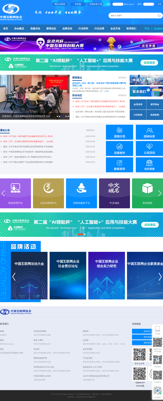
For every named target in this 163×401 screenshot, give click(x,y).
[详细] (107, 91)
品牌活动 (67, 28)
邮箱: (109, 4)
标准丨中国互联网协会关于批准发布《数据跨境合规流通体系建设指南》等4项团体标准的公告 (29, 152)
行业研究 (83, 28)
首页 (5, 28)
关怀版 (78, 4)
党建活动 (35, 28)
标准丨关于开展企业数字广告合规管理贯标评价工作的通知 (28, 162)
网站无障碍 (59, 4)
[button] (57, 116)
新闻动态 (51, 28)
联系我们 (131, 28)
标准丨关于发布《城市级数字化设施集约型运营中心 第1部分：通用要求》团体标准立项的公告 (101, 101)
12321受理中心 (81, 203)
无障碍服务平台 (114, 203)
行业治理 (99, 28)
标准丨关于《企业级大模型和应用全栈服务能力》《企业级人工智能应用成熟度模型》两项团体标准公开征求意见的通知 (101, 106)
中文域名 (147, 203)
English (158, 28)
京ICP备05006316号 (83, 394)
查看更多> (122, 78)
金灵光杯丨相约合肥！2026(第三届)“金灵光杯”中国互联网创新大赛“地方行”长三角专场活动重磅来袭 (101, 112)
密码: (139, 4)
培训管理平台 (48, 203)
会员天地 (115, 28)
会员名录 (138, 104)
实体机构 (154, 115)
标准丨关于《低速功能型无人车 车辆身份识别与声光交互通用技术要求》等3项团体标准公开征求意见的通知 (29, 157)
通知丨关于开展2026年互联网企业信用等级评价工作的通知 (100, 117)
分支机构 (138, 115)
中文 (147, 28)
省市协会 (154, 104)
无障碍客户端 (95, 4)
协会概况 (19, 28)
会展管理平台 (15, 203)
